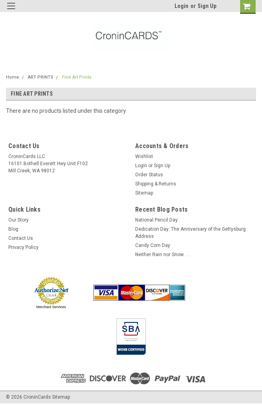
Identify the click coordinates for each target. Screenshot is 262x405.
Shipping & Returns (155, 184)
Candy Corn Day (152, 245)
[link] (213, 292)
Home (12, 77)
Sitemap (144, 193)
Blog (13, 229)
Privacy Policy (23, 247)
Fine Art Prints (76, 77)
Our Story (18, 220)
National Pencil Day (156, 220)
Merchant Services (51, 307)
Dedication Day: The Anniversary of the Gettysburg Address (190, 232)
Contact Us (20, 238)
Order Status (149, 174)
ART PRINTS (40, 77)
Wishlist (144, 156)
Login (181, 6)
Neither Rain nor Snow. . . (162, 254)
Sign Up (207, 6)
